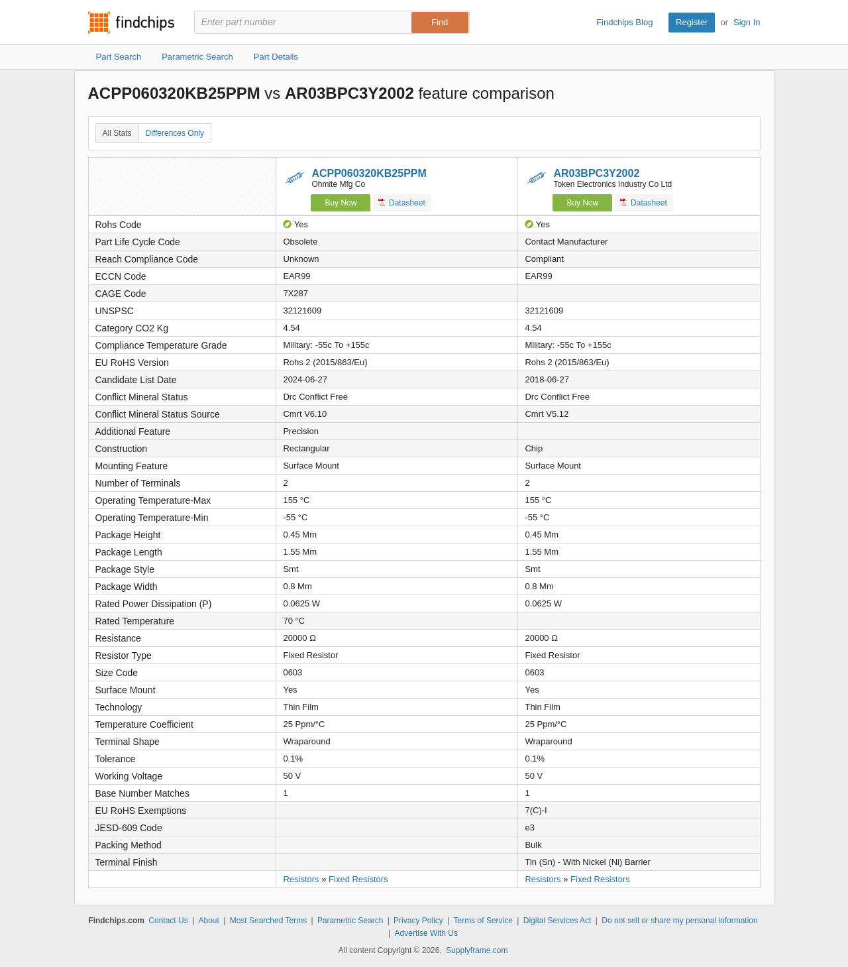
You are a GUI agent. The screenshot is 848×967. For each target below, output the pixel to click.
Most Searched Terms (268, 920)
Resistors (301, 879)
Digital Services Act (557, 920)
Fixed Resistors (358, 879)
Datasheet (401, 202)
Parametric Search (350, 920)
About (208, 920)
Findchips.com (131, 22)
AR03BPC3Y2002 (596, 173)
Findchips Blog (624, 22)
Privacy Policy (418, 920)
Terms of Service (483, 920)
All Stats (117, 133)
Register (692, 22)
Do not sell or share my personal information (679, 920)
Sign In (746, 22)
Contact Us (167, 920)
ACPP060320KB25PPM (368, 173)
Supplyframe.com (476, 950)
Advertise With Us (426, 933)
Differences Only (175, 133)
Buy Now (340, 202)
